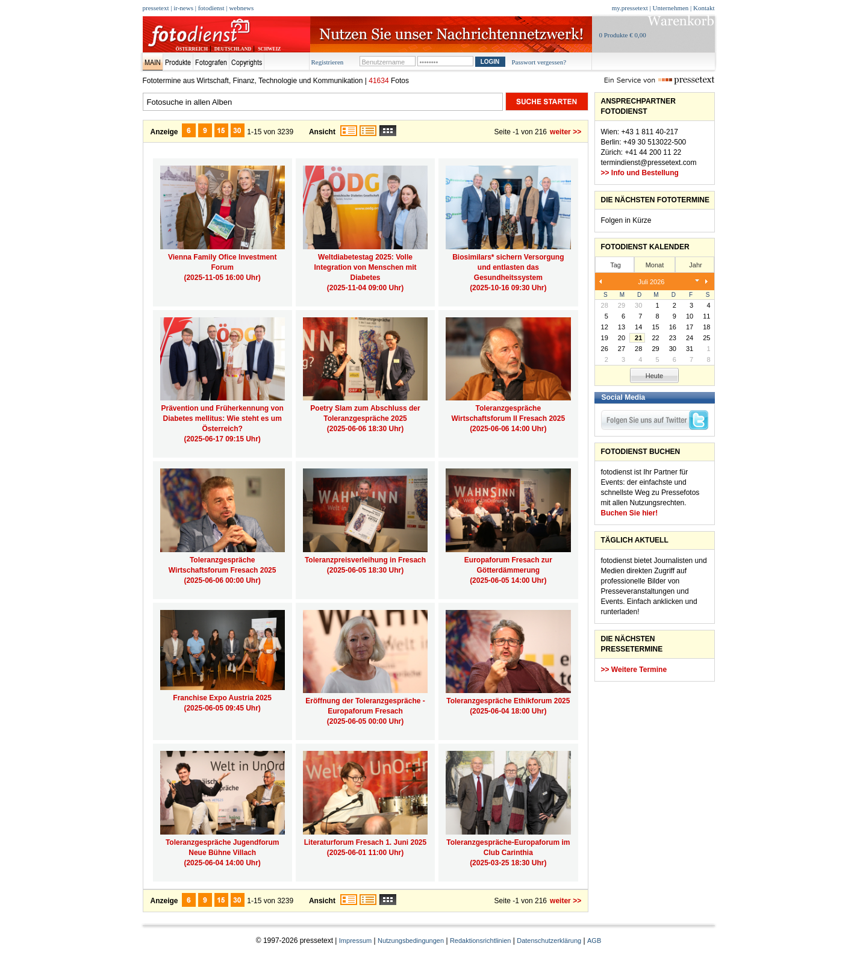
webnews (241, 7)
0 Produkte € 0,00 (622, 35)
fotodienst (211, 7)
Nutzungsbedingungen (411, 940)
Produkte (178, 62)
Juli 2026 (651, 281)
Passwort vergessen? (539, 62)
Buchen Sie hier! (629, 513)
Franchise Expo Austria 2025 (222, 698)
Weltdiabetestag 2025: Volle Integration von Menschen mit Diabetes (365, 267)
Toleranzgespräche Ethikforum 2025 (508, 701)
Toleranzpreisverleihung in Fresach (365, 560)
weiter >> (565, 132)
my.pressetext (630, 7)
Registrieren (327, 62)
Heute (654, 375)
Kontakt (703, 7)
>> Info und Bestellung (640, 173)
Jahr (695, 265)
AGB (594, 940)
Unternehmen (670, 7)
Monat (655, 265)
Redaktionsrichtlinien (480, 940)
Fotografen (211, 62)
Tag (615, 265)
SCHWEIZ (269, 49)
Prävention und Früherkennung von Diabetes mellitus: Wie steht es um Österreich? (222, 418)
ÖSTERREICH (192, 49)
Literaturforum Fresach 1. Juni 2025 (365, 842)
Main (153, 62)
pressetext (156, 7)
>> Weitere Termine (634, 669)
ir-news (183, 7)
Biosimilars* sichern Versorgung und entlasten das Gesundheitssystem (508, 267)
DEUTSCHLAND (232, 49)
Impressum (355, 940)
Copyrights (246, 62)
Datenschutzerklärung (549, 940)
